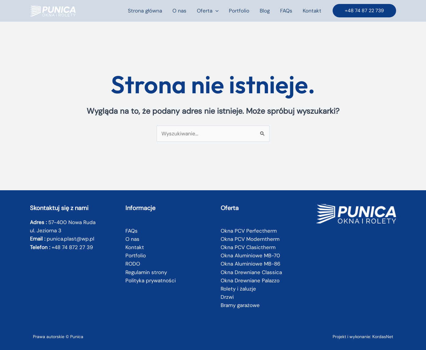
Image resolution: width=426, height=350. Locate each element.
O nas (179, 10)
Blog (265, 10)
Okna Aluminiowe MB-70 (250, 255)
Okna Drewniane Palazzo (250, 280)
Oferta (207, 10)
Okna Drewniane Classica (251, 272)
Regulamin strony (146, 272)
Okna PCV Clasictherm (248, 247)
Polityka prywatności (150, 280)
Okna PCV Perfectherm (249, 230)
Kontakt (312, 10)
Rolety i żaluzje (238, 288)
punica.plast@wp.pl (70, 238)
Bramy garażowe (240, 305)
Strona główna (145, 10)
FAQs (286, 10)
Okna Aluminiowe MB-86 (250, 263)
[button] (215, 10)
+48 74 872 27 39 (72, 247)
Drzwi (227, 297)
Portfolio (239, 10)
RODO (132, 263)
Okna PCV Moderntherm (250, 239)
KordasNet (382, 336)
